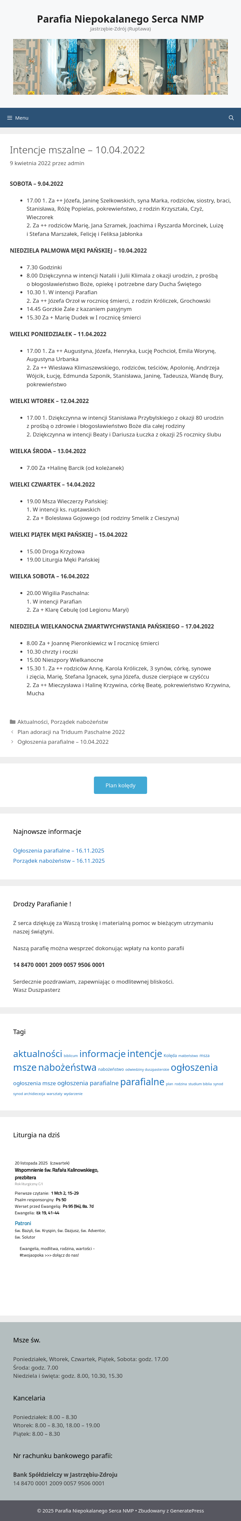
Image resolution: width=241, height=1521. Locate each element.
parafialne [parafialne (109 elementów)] (142, 1081)
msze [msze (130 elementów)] (25, 1067)
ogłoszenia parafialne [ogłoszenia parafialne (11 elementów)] (88, 1083)
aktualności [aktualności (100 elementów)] (37, 1053)
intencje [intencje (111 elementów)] (144, 1053)
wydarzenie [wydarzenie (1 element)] (73, 1093)
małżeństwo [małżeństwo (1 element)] (188, 1055)
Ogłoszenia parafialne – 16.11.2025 (58, 850)
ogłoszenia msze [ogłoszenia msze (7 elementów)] (34, 1083)
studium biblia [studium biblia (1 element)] (200, 1084)
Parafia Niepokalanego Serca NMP (120, 19)
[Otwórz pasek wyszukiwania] (231, 117)
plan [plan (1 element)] (169, 1084)
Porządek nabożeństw (79, 721)
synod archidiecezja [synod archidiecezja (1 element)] (29, 1093)
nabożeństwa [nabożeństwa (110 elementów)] (67, 1067)
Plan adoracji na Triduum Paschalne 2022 (71, 732)
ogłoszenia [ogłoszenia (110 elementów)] (194, 1067)
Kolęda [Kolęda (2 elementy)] (170, 1055)
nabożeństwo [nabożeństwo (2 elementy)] (111, 1069)
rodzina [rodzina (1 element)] (181, 1084)
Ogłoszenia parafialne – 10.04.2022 (63, 741)
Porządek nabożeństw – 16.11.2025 (59, 860)
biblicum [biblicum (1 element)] (71, 1055)
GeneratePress (187, 1510)
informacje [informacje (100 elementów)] (102, 1053)
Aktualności (32, 721)
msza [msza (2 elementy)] (205, 1055)
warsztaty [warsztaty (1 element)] (54, 1093)
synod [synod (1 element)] (218, 1084)
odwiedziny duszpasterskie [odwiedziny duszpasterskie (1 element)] (147, 1069)
